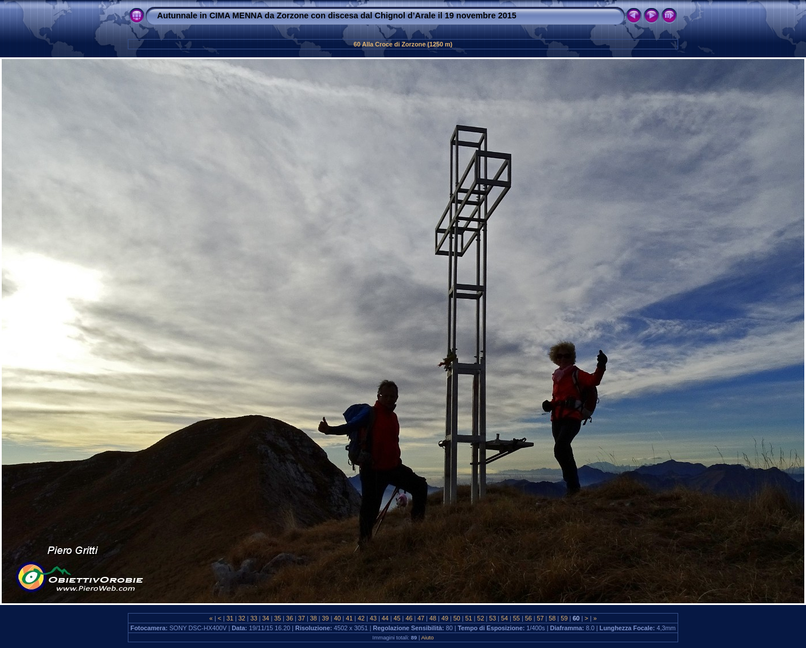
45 (397, 618)
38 (313, 618)
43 (373, 618)
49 (445, 618)
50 (457, 618)
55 (516, 618)
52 (480, 618)
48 (433, 618)
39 (325, 618)
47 (421, 618)
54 (504, 618)
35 (277, 618)
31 (230, 618)
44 (385, 618)
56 (528, 618)
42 (361, 618)
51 (469, 618)
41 (349, 618)
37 (301, 618)
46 (409, 618)
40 (337, 618)
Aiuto (427, 637)
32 (242, 618)
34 (265, 618)
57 (540, 618)
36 (289, 618)
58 (552, 618)
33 (254, 618)
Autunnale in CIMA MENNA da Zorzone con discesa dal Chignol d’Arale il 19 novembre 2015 (337, 15)
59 (564, 618)
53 (492, 618)
